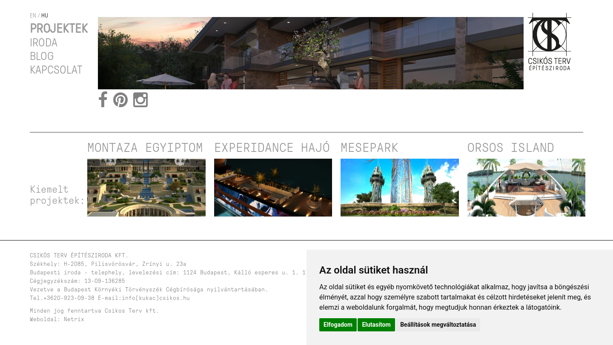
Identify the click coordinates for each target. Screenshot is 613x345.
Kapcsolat (56, 69)
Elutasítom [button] (376, 324)
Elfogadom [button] (338, 324)
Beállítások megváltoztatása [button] (438, 324)
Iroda (43, 42)
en (33, 15)
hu (44, 15)
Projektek (59, 28)
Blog (42, 56)
